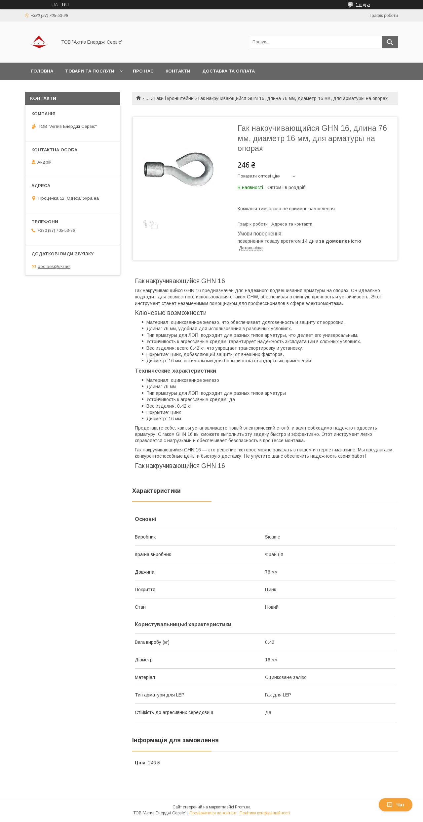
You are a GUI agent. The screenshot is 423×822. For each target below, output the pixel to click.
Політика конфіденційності (265, 813)
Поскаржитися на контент (213, 813)
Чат (395, 805)
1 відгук (363, 4)
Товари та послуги (89, 71)
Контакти (178, 71)
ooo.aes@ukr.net (54, 266)
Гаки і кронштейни (174, 98)
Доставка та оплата (228, 71)
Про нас (143, 71)
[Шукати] (390, 42)
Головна (42, 71)
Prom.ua (242, 807)
